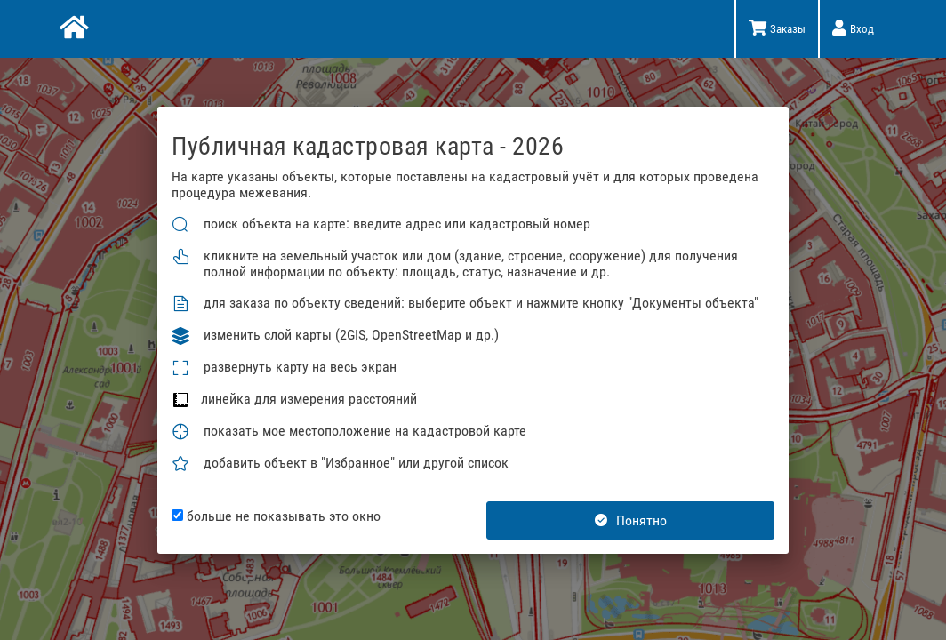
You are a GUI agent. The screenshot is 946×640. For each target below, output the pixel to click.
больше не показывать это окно (276, 516)
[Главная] (72, 29)
